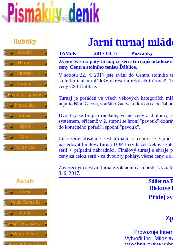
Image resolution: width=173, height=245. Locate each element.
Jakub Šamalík (25, 202)
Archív (25, 52)
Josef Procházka (24, 223)
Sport (25, 126)
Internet (25, 73)
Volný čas (25, 147)
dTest (24, 191)
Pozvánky (25, 105)
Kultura (25, 83)
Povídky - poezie (24, 94)
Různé (24, 115)
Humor (25, 62)
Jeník (24, 212)
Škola (25, 136)
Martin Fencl (25, 233)
